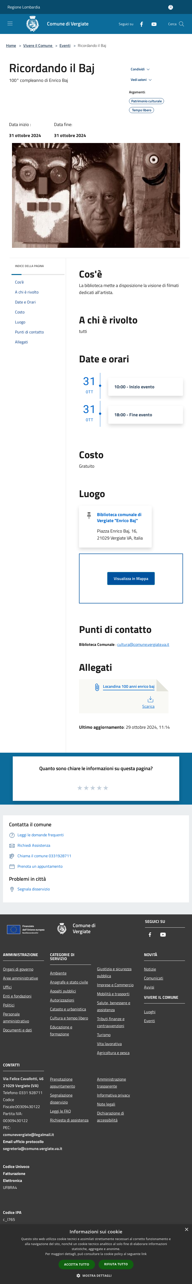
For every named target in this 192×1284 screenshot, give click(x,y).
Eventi (65, 45)
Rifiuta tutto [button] (116, 1264)
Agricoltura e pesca (113, 1053)
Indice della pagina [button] (29, 266)
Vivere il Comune (38, 45)
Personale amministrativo (16, 1017)
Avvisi (149, 987)
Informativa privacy (113, 1095)
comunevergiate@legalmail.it (28, 1135)
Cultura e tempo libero (69, 1018)
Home (11, 45)
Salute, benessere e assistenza (113, 1006)
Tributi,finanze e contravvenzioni (110, 1022)
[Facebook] (139, 23)
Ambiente (58, 973)
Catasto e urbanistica (68, 1009)
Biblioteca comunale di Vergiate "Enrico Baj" (119, 517)
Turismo (103, 1035)
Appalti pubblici (63, 991)
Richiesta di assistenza (69, 1120)
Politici (8, 1005)
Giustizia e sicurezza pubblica (114, 972)
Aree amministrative (20, 978)
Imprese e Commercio (115, 985)
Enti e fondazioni (17, 996)
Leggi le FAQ (60, 1111)
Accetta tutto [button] (76, 1264)
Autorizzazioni (62, 1000)
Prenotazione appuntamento (62, 1082)
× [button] (186, 1230)
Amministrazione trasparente (111, 1082)
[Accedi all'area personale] (171, 7)
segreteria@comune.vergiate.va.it (32, 1148)
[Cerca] (181, 24)
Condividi (141, 69)
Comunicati (153, 978)
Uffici (7, 987)
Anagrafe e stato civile (69, 982)
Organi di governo (18, 969)
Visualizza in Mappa (131, 578)
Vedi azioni (142, 80)
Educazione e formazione (61, 1030)
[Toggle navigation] (10, 23)
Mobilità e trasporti (113, 994)
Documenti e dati (17, 1030)
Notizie (150, 969)
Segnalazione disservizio (61, 1098)
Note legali (106, 1104)
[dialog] (96, 1254)
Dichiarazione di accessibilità (110, 1116)
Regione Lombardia (24, 7)
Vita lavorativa (109, 1044)
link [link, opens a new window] (144, 1254)
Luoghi (150, 1012)
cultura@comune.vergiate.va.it (143, 644)
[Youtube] (152, 23)
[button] (96, 1275)
